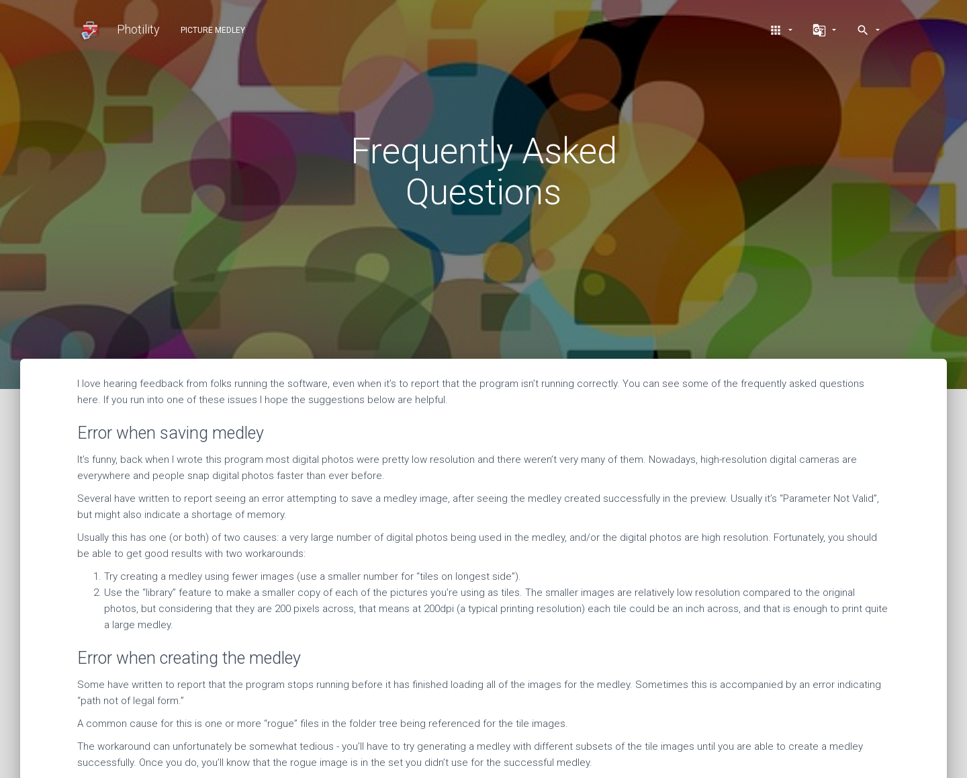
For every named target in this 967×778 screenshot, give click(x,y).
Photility (118, 30)
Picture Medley (213, 30)
